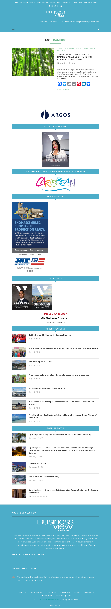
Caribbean (94, 22)
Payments (66, 2)
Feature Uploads (90, 2)
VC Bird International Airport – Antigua (47, 389)
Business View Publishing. (51, 600)
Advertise (41, 2)
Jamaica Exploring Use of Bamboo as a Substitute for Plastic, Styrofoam (75, 57)
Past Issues (61, 51)
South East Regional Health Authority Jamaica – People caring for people (61, 350)
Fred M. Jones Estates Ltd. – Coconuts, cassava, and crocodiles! (60, 375)
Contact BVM (77, 2)
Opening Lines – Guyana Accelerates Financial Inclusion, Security (61, 435)
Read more (63, 90)
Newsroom (50, 2)
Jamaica (60, 48)
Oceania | (84, 22)
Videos (58, 2)
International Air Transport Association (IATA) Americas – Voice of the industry (63, 403)
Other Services (29, 2)
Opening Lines (89, 48)
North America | (72, 22)
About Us (18, 2)
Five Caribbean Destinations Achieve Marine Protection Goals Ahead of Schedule (63, 416)
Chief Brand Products (39, 464)
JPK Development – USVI (41, 362)
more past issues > (55, 323)
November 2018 (73, 48)
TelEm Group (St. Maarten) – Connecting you (50, 335)
